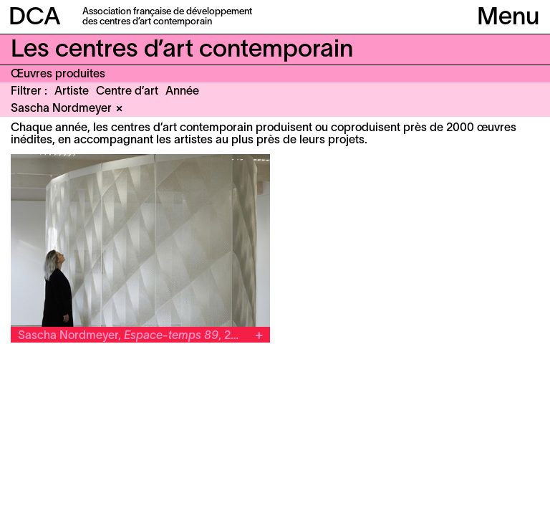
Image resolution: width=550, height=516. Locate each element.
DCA (35, 18)
